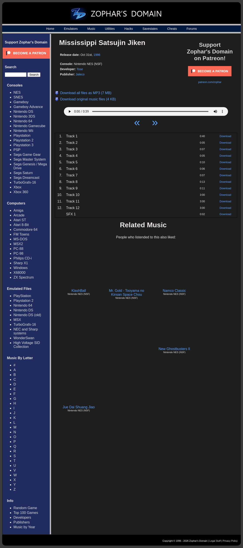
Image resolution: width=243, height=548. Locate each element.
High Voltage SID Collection (26, 345)
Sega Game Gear (27, 154)
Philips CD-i (22, 258)
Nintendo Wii (23, 131)
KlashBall (79, 290)
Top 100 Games (25, 513)
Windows (20, 268)
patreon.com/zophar (209, 82)
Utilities (110, 28)
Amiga (18, 210)
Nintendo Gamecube (29, 126)
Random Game (25, 508)
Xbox (17, 187)
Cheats (172, 28)
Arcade (19, 215)
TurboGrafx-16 (24, 182)
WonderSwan (23, 338)
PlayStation (22, 296)
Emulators (71, 28)
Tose (80, 69)
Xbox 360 (20, 192)
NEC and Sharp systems (25, 331)
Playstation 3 (23, 145)
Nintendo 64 (22, 121)
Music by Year (24, 527)
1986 (96, 54)
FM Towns (21, 234)
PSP (16, 150)
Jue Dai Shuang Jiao (79, 407)
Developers (22, 517)
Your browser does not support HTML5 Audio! (146, 110)
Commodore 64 (25, 229)
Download (225, 136)
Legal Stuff (215, 541)
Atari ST (19, 220)
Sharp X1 (20, 263)
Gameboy (20, 102)
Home (50, 28)
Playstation (21, 135)
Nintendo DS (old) (27, 315)
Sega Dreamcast (26, 177)
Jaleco (80, 74)
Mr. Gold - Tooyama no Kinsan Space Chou (126, 292)
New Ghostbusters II (174, 349)
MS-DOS (20, 239)
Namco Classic (174, 290)
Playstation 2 (23, 140)
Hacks (128, 28)
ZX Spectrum (23, 277)
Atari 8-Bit (21, 225)
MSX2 (18, 244)
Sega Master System (29, 159)
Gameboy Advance (28, 107)
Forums (191, 28)
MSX (17, 320)
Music (91, 28)
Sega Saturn (23, 173)
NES (17, 92)
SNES (18, 97)
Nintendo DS (23, 111)
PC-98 (18, 253)
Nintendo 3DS (24, 116)
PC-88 (18, 249)
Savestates (150, 28)
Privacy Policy (230, 541)
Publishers (21, 522)
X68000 (19, 272)
